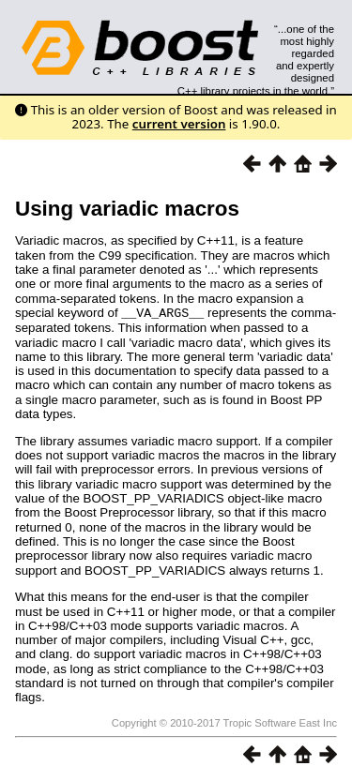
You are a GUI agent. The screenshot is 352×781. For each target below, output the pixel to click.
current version (179, 123)
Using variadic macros (127, 208)
